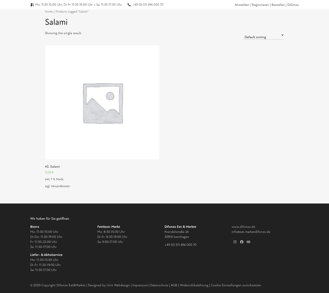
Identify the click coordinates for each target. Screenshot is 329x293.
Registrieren (261, 5)
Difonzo (293, 5)
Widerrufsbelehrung (194, 285)
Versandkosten (60, 186)
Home (49, 12)
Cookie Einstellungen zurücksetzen (236, 285)
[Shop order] (263, 35)
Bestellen (279, 5)
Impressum (140, 285)
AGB (174, 285)
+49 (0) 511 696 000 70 (180, 245)
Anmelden (242, 5)
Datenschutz (159, 285)
